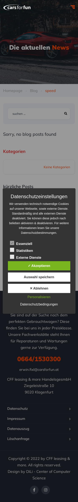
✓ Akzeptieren (39, 266)
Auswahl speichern (39, 277)
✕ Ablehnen (39, 288)
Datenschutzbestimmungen (38, 232)
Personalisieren (38, 297)
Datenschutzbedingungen (39, 304)
